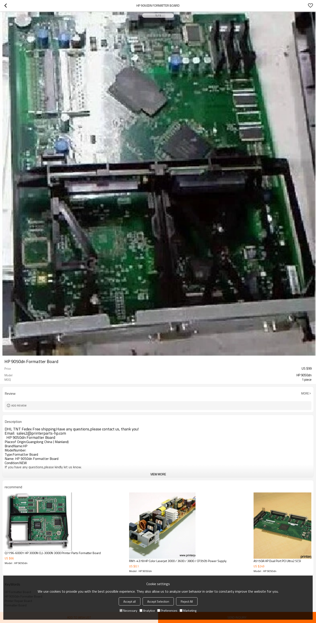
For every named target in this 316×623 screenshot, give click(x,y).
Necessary (128, 610)
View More (158, 474)
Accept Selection (158, 601)
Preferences (167, 610)
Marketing (188, 610)
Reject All (187, 601)
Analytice (147, 610)
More (305, 393)
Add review (19, 405)
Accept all (129, 601)
